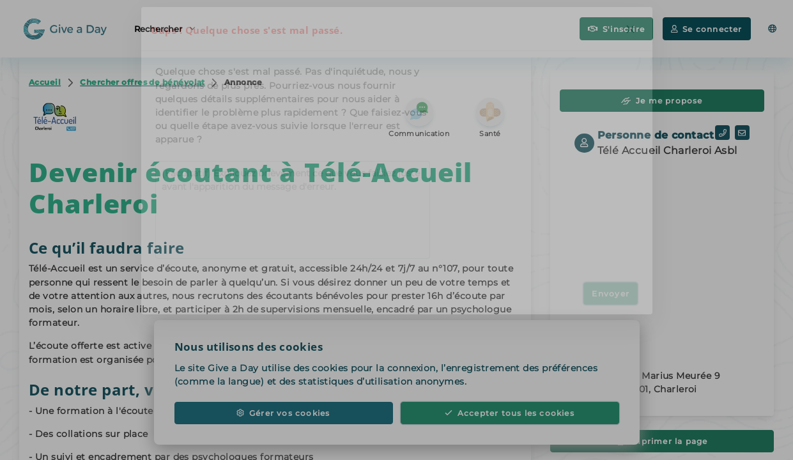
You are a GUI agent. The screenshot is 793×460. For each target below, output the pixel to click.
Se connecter (706, 29)
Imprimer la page (662, 441)
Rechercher (164, 28)
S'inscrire (616, 29)
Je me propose (661, 100)
